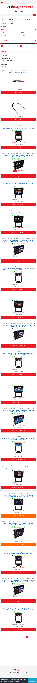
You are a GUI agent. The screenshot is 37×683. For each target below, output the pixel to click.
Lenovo (4, 35)
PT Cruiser (16, 98)
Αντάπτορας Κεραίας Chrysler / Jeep (18, 100)
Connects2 (22, 34)
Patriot (29, 181)
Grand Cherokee (22, 98)
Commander (27, 19)
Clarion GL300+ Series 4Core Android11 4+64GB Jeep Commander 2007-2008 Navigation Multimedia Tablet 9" (18, 354)
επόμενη (33, 636)
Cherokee (33, 98)
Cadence (22, 32)
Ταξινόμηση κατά (5, 58)
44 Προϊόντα (4, 64)
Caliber (16, 70)
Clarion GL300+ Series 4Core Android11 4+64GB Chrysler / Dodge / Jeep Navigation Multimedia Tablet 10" (18, 297)
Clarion (4, 34)
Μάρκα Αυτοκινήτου (12, 19)
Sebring (12, 70)
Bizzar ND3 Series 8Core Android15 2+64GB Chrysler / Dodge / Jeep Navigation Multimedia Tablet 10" (18, 382)
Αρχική (3, 19)
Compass (33, 70)
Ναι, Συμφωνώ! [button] (32, 680)
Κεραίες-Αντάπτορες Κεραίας (8, 98)
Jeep (21, 19)
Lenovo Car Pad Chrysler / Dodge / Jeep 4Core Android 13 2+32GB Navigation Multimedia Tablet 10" (18, 212)
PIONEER (5, 37)
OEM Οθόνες (4, 153)
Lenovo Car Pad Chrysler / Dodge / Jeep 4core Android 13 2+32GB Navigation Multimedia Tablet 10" (18, 156)
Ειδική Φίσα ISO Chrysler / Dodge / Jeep (18, 72)
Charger (20, 70)
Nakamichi (22, 35)
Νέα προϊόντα (6, 54)
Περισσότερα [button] (17, 681)
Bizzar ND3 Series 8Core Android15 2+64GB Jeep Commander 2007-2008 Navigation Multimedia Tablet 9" (18, 439)
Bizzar (4, 32)
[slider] (1, 43)
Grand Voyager (7, 70)
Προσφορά (5, 55)
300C (3, 70)
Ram (20, 153)
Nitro (23, 70)
